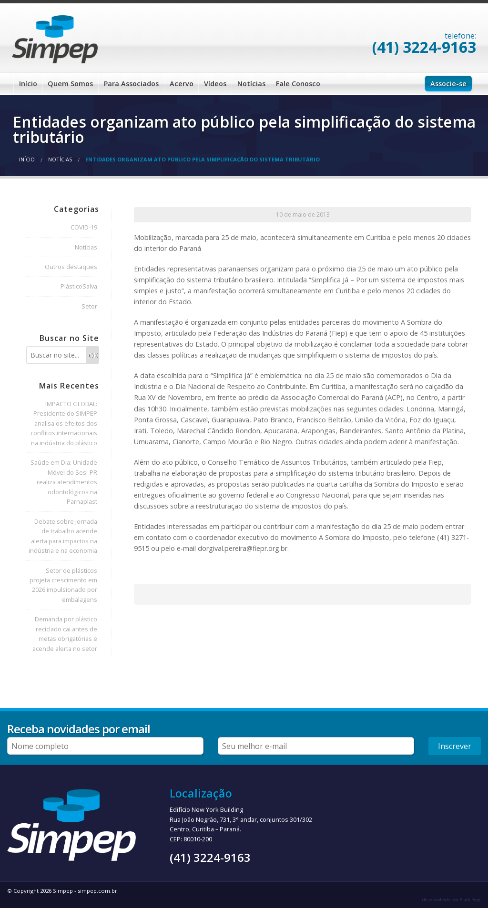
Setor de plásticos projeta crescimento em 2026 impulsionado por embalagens (63, 585)
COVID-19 (84, 227)
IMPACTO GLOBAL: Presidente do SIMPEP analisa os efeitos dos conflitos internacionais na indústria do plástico (63, 423)
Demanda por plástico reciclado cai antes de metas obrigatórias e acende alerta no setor (64, 633)
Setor (89, 306)
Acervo (181, 83)
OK (93, 355)
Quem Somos (70, 83)
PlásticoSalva (79, 286)
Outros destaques (71, 266)
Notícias (251, 83)
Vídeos (215, 83)
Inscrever (454, 746)
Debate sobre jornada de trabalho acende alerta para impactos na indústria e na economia (63, 536)
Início (28, 83)
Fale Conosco (298, 83)
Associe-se (448, 83)
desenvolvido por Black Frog (451, 900)
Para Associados (131, 83)
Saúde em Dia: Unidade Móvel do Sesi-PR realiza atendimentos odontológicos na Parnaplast (63, 482)
